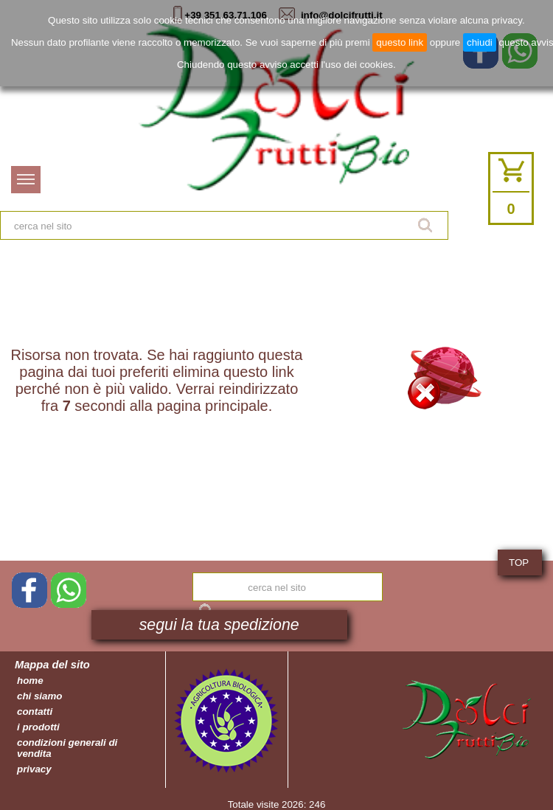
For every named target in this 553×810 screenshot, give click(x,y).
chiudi (480, 42)
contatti (34, 711)
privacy (34, 769)
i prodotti (38, 727)
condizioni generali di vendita (67, 748)
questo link (399, 42)
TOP (519, 562)
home (30, 680)
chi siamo (39, 696)
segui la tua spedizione (219, 625)
